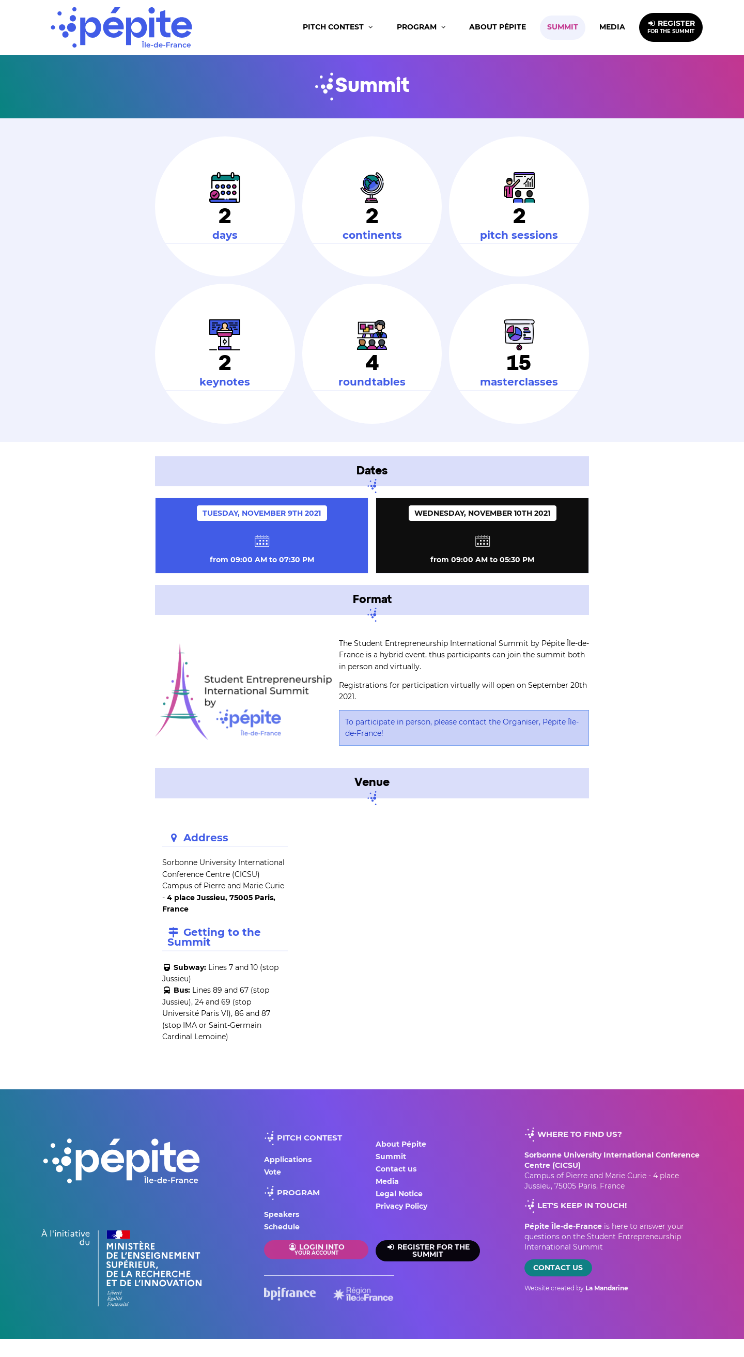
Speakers (281, 1214)
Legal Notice (399, 1193)
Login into (316, 1249)
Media (612, 27)
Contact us (396, 1169)
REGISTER (671, 26)
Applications (288, 1159)
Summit (562, 27)
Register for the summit (428, 1250)
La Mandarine (606, 1288)
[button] (339, 28)
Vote (272, 1172)
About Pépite (497, 27)
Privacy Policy (401, 1206)
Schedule (282, 1226)
